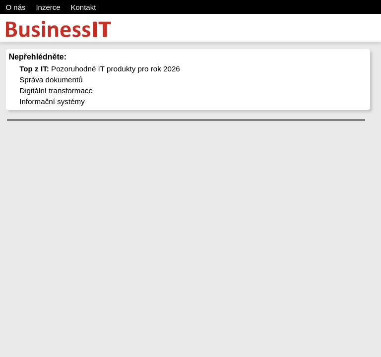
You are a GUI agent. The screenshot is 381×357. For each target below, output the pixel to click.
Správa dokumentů (51, 79)
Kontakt (83, 7)
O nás (16, 7)
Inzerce (48, 7)
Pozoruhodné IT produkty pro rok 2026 (99, 68)
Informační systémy (52, 101)
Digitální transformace (56, 90)
